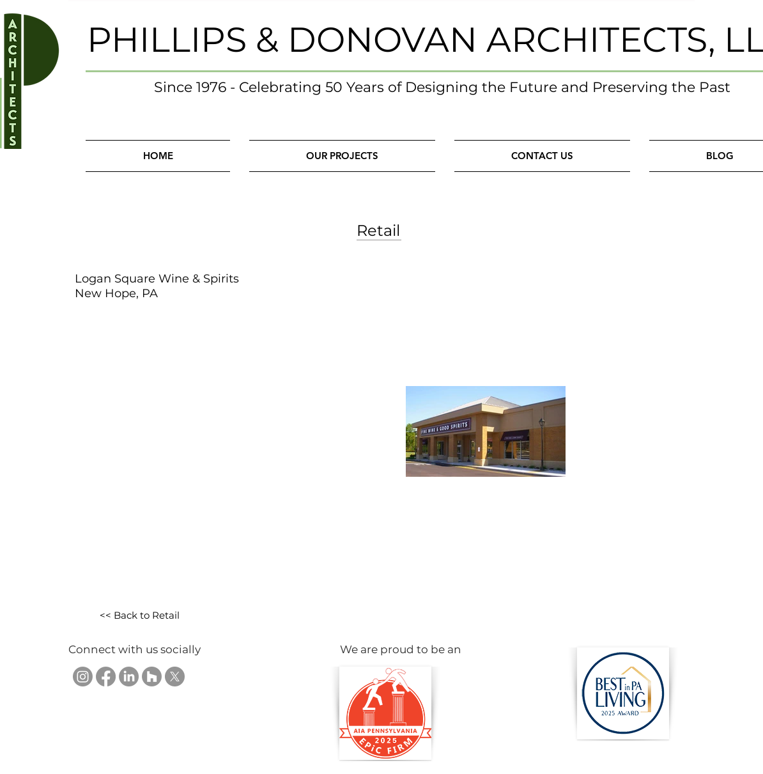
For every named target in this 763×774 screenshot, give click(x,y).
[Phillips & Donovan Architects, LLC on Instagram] (83, 676)
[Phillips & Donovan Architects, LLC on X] (175, 676)
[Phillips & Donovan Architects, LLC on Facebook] (106, 676)
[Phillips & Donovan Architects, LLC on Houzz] (152, 676)
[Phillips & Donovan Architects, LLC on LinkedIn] (129, 676)
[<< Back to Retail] (139, 616)
